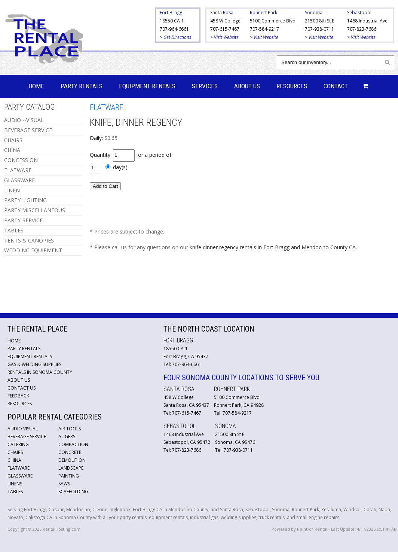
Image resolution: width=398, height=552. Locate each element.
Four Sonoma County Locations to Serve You (241, 377)
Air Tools (69, 429)
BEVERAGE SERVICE (28, 130)
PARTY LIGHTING (25, 200)
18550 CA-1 (172, 21)
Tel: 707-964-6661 (182, 364)
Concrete (69, 452)
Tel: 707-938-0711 (234, 450)
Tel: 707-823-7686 (182, 450)
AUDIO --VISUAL (24, 119)
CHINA (12, 149)
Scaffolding (73, 491)
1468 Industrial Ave (367, 21)
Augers (66, 436)
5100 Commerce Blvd (273, 21)
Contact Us (21, 388)
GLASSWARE (19, 180)
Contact (336, 86)
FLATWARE (17, 170)
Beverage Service (26, 436)
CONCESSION (21, 160)
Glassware (20, 476)
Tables (15, 491)
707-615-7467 (224, 29)
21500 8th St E (319, 21)
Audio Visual (22, 429)
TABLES (14, 230)
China (14, 460)
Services (205, 86)
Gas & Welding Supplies (34, 364)
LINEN (12, 190)
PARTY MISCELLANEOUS (34, 210)
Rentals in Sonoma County (39, 372)
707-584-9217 (264, 29)
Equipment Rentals (147, 86)
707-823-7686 (361, 29)
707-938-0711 (319, 29)
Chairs (15, 452)
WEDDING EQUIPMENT (33, 250)
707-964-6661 (174, 29)
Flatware (18, 468)
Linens (14, 484)
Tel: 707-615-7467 (182, 413)
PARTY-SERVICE (23, 220)
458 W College (225, 21)
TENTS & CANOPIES (29, 240)
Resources (291, 86)
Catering (18, 444)
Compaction (73, 444)
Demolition (72, 460)
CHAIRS (13, 140)
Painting (68, 476)
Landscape (70, 468)
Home (36, 86)
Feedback (18, 396)
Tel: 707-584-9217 (233, 413)
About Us (247, 86)
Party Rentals (81, 86)
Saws (64, 484)
